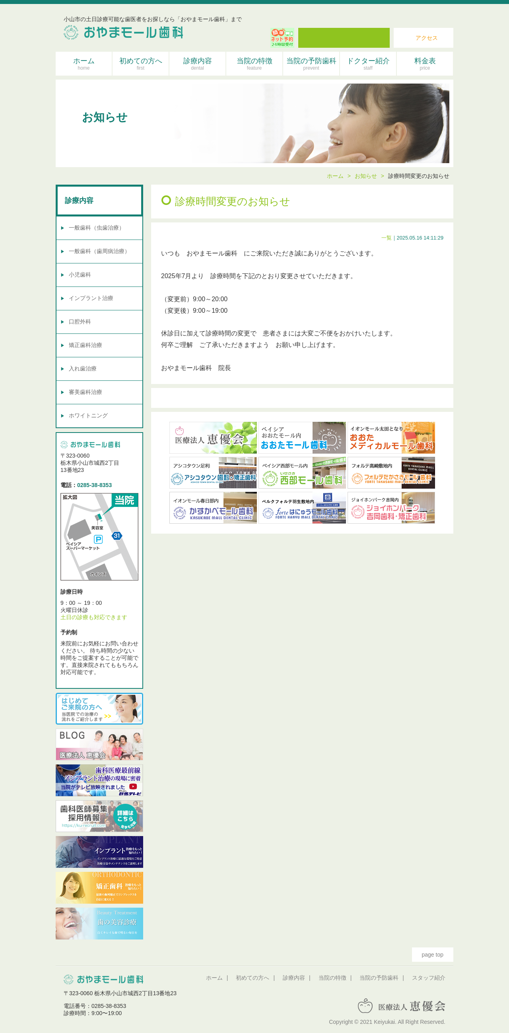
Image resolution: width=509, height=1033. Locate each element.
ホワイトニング (88, 415)
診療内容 (197, 64)
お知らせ (366, 176)
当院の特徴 (254, 64)
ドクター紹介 (368, 64)
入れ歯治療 (83, 368)
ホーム (83, 64)
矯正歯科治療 (85, 345)
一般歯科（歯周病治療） (99, 251)
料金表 (424, 64)
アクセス (427, 38)
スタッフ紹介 (428, 978)
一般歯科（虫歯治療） (96, 227)
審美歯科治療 (85, 392)
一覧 (386, 238)
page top (433, 954)
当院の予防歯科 (311, 64)
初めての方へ (140, 64)
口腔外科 (80, 321)
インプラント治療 (91, 298)
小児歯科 (80, 274)
